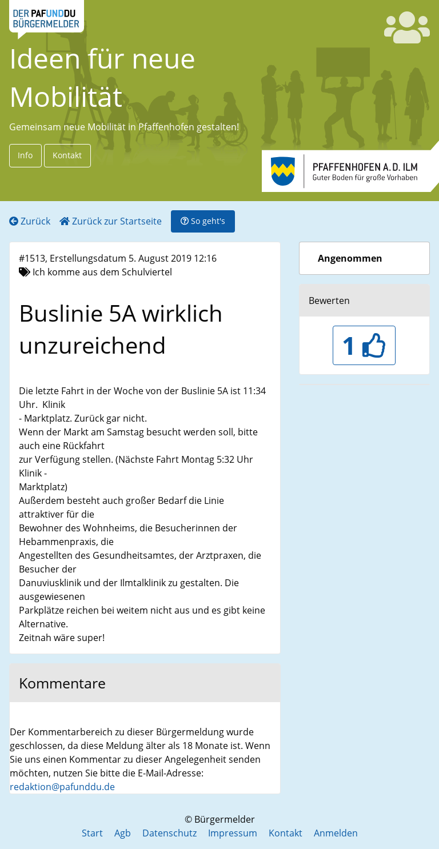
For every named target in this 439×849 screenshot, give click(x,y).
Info (25, 155)
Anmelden (336, 833)
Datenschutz (169, 833)
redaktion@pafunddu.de (62, 786)
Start (92, 833)
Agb (122, 833)
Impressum (232, 833)
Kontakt (67, 155)
